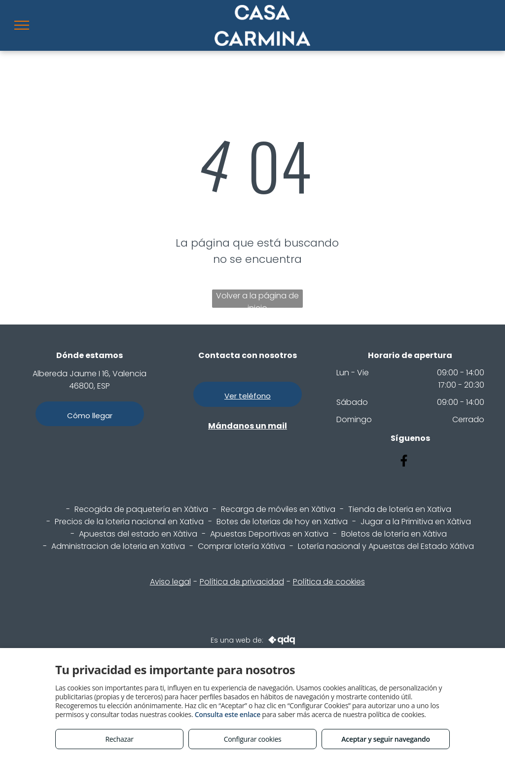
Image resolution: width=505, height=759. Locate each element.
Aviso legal (170, 581)
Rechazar (119, 739)
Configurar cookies (253, 739)
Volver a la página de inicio (257, 299)
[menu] (22, 25)
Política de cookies (329, 581)
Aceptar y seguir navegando (385, 739)
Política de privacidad (242, 581)
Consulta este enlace (227, 714)
